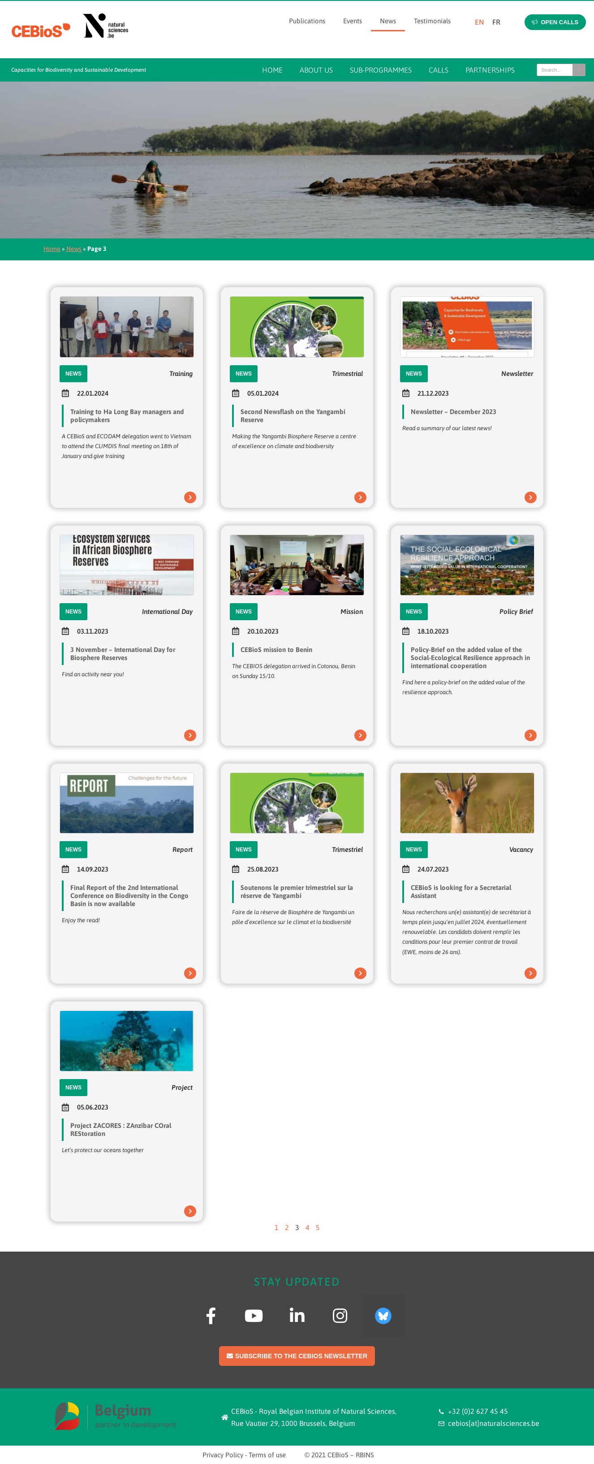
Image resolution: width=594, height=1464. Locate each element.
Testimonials (432, 21)
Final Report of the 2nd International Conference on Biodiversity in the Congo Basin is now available (129, 895)
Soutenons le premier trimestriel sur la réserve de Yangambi (297, 891)
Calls (438, 70)
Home (272, 70)
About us (316, 70)
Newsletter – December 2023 (453, 411)
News (388, 21)
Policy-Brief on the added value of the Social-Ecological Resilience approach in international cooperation (470, 657)
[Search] (578, 70)
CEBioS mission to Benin (276, 649)
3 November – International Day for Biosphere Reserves (122, 653)
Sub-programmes (381, 70)
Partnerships (490, 70)
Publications (307, 21)
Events (352, 21)
